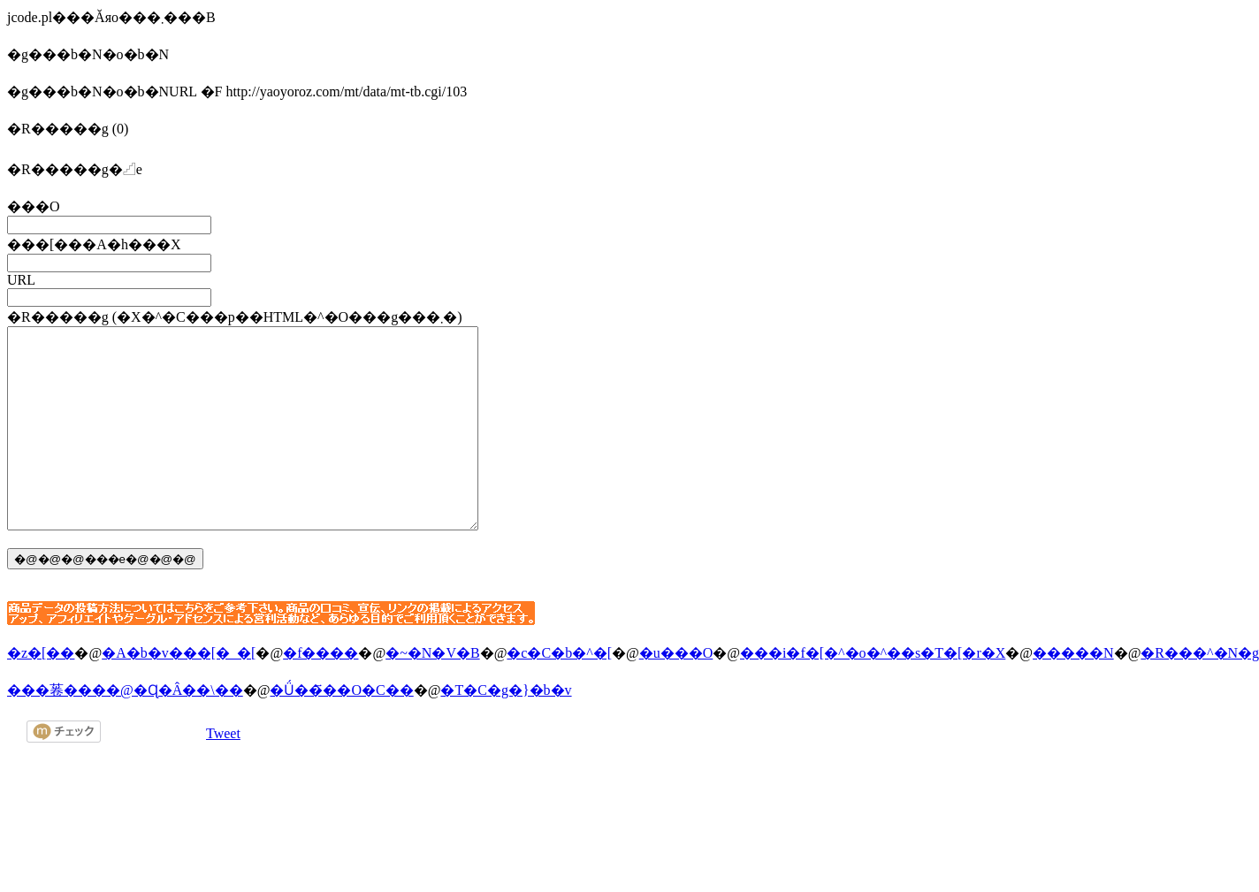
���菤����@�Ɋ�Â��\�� (125, 729)
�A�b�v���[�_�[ (179, 692)
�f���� (320, 692)
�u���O (676, 692)
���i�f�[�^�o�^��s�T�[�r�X (872, 692)
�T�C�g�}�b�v (505, 729)
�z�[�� (40, 692)
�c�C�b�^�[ (559, 692)
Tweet (223, 773)
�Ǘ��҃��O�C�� (341, 729)
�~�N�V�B (432, 692)
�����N (1073, 692)
